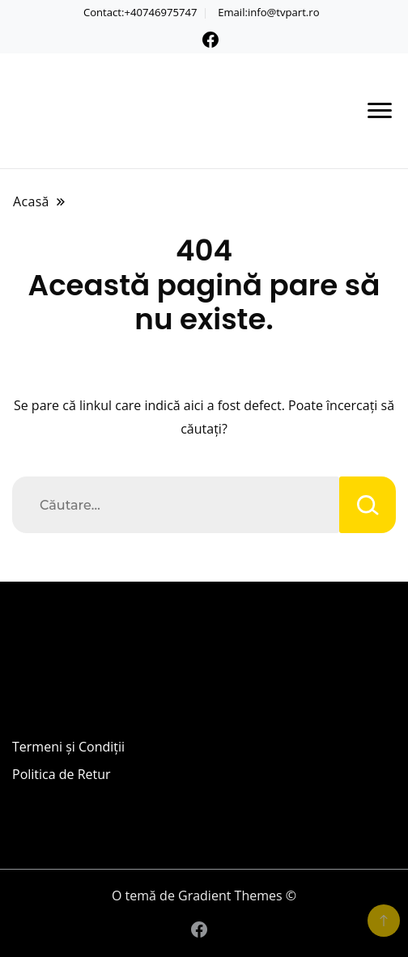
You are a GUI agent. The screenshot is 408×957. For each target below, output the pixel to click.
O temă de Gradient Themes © (204, 895)
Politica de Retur (61, 774)
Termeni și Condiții (68, 747)
